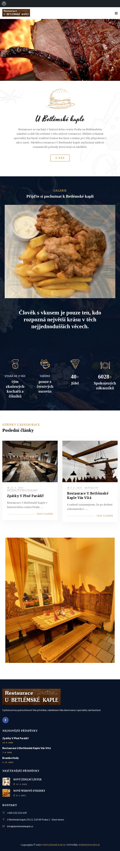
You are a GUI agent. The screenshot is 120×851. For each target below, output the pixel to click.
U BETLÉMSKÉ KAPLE (53, 844)
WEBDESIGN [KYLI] (89, 844)
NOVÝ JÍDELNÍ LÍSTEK (27, 779)
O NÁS (60, 157)
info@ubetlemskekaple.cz (20, 826)
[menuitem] (4, 3)
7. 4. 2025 (76, 488)
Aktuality (14, 490)
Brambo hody (10, 757)
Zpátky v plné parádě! (25, 496)
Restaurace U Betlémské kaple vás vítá (26, 748)
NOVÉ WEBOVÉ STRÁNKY (29, 790)
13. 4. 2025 (17, 488)
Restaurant (30, 490)
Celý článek (45, 514)
